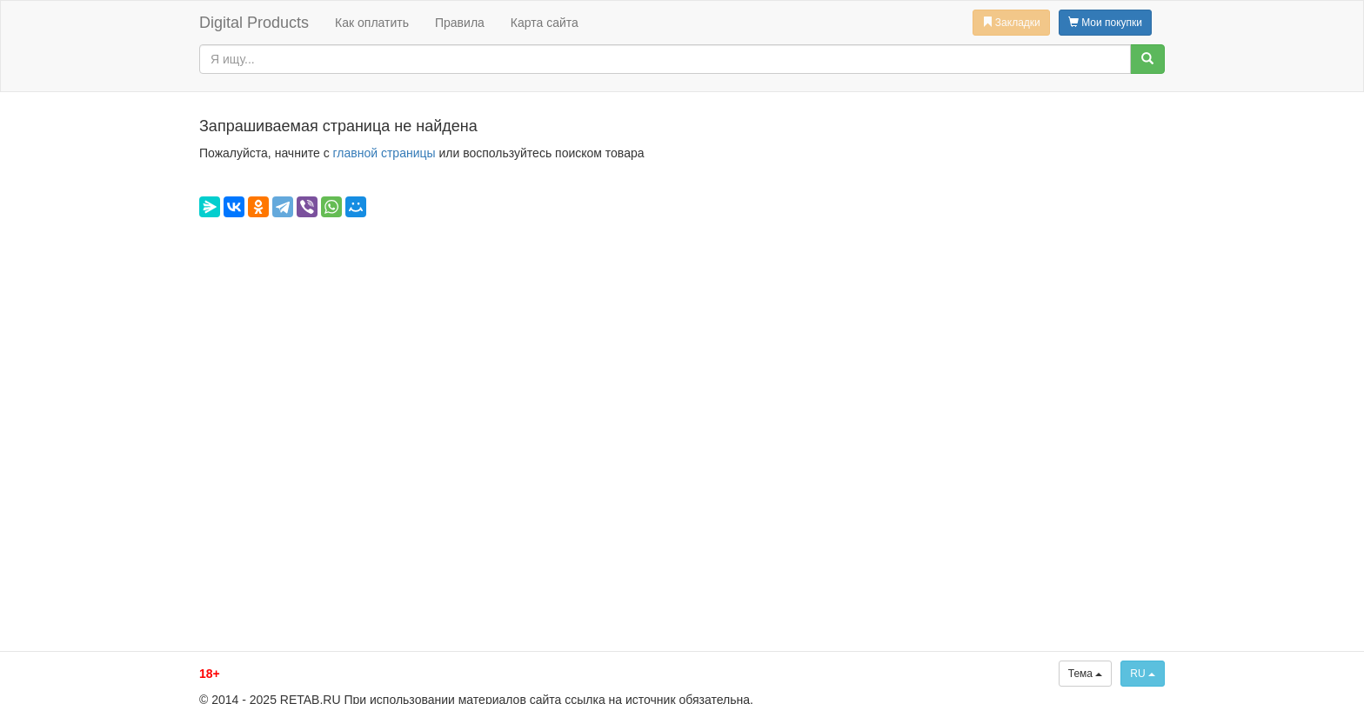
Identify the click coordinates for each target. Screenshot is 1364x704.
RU (1142, 673)
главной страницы (384, 153)
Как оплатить (372, 23)
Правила (460, 23)
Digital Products (254, 22)
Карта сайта (544, 23)
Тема (1085, 673)
